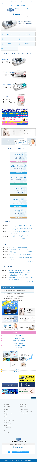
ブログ (5, 430)
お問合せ (25, 5)
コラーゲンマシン (7, 406)
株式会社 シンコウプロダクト (22, 9)
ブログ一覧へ (30, 261)
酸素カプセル (6, 404)
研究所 (5, 411)
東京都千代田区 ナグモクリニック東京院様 (19, 249)
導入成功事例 (6, 409)
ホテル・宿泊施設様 (19, 343)
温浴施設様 (19, 347)
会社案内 (5, 414)
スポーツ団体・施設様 (19, 345)
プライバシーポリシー (19, 371)
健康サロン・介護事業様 (19, 340)
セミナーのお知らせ (7, 425)
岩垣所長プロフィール (8, 413)
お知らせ (5, 416)
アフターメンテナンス (8, 428)
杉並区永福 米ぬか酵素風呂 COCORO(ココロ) (19, 272)
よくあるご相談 (16, 5)
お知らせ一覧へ (30, 241)
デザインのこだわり (7, 427)
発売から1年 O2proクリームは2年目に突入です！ (20, 235)
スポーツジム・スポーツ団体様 (26, 411)
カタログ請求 (6, 422)
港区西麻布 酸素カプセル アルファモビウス (19, 270)
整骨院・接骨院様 (23, 406)
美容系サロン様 (19, 335)
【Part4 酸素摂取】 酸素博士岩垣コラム (12, 300)
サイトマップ (19, 369)
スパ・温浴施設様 (23, 413)
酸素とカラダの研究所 (8, 423)
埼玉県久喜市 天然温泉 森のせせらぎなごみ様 (19, 274)
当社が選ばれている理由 (8, 408)
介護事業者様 (22, 408)
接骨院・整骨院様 (19, 338)
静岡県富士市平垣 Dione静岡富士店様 (18, 247)
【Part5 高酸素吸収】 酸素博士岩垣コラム (13, 298)
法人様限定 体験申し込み (9, 420)
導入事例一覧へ (30, 281)
